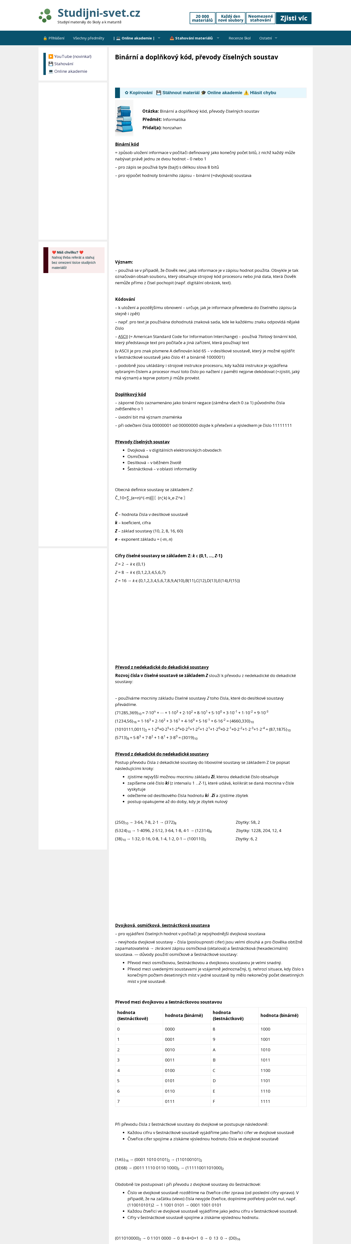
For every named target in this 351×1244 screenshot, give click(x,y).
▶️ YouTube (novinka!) (69, 56)
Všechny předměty (88, 38)
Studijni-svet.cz (99, 12)
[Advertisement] (203, 75)
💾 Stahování (60, 63)
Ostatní (270, 38)
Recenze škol (240, 38)
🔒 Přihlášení (53, 38)
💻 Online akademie (67, 71)
